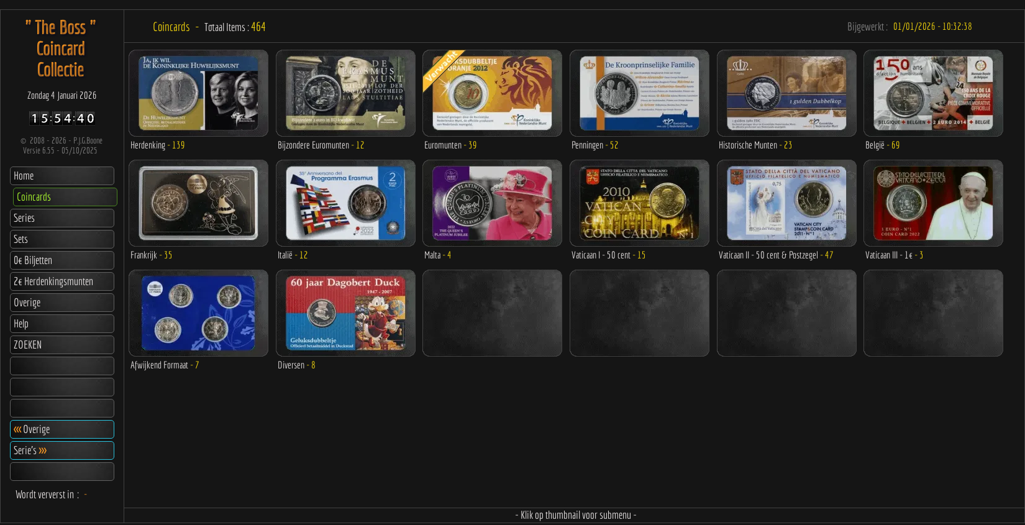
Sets (21, 238)
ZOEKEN (28, 344)
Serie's (30, 450)
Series (24, 217)
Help (21, 323)
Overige (27, 302)
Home (24, 175)
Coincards (34, 196)
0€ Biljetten (33, 260)
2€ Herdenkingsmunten (53, 281)
